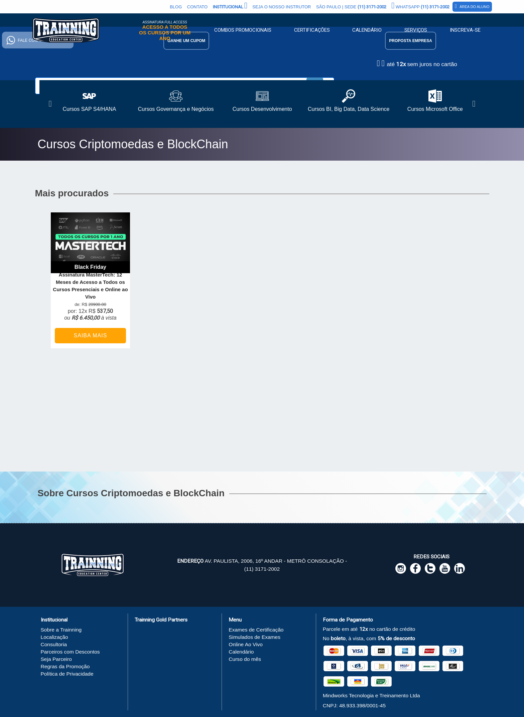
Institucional (230, 5)
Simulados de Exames (254, 637)
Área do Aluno (472, 6)
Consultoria (54, 644)
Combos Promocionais (242, 30)
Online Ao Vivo (246, 644)
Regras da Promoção (65, 666)
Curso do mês (245, 659)
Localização (54, 637)
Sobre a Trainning (61, 630)
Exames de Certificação (256, 630)
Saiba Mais (90, 335)
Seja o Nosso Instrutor (281, 6)
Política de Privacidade (67, 674)
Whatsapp (420, 5)
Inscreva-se (465, 30)
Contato (197, 6)
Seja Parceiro (56, 659)
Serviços (415, 30)
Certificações (312, 30)
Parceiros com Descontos (70, 652)
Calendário (367, 30)
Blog (176, 6)
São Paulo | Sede (351, 6)
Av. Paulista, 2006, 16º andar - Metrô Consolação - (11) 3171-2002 (262, 565)
